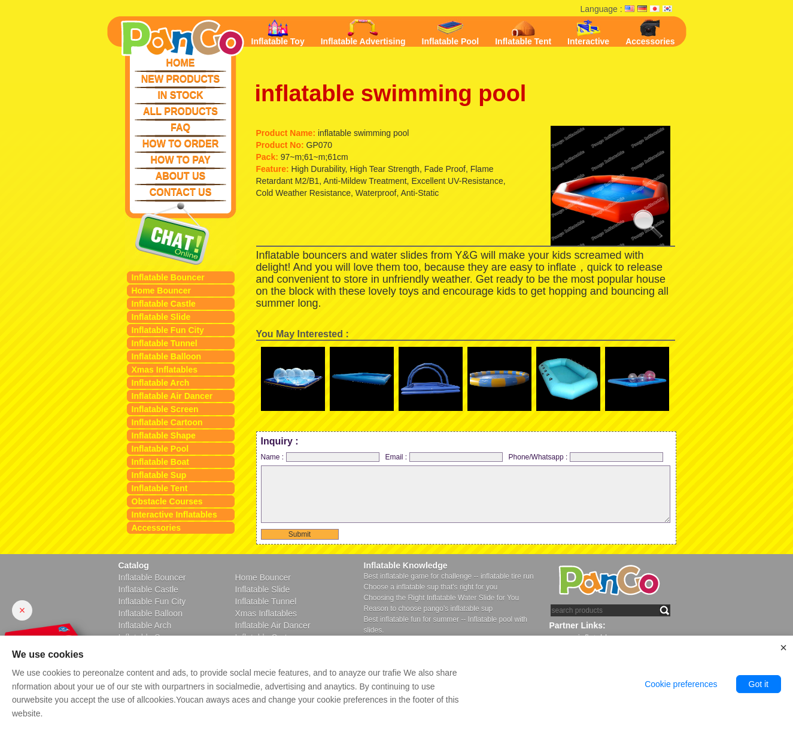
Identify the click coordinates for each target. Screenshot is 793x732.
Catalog (134, 565)
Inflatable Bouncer (168, 277)
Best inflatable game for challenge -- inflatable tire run (449, 576)
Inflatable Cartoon (167, 422)
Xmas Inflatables (165, 369)
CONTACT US (181, 192)
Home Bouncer (162, 290)
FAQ (180, 127)
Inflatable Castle (164, 303)
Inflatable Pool (160, 448)
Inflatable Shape (164, 435)
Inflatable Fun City (168, 330)
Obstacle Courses (167, 501)
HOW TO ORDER (180, 143)
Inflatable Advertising (363, 32)
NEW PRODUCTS (180, 79)
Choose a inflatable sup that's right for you (431, 587)
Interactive (588, 32)
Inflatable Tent (160, 488)
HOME (180, 63)
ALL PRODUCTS (180, 111)
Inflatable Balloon (167, 356)
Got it (758, 684)
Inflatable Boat (160, 462)
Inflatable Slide (161, 317)
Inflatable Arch (161, 383)
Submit (299, 534)
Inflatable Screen (165, 409)
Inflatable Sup (159, 475)
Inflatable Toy (278, 32)
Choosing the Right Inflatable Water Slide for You (441, 598)
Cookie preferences (681, 684)
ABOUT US (181, 176)
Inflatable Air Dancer (172, 396)
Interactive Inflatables (174, 514)
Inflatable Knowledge (406, 565)
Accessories (156, 528)
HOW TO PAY (180, 160)
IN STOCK (180, 95)
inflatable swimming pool (391, 93)
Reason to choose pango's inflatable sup (428, 608)
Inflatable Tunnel (165, 343)
